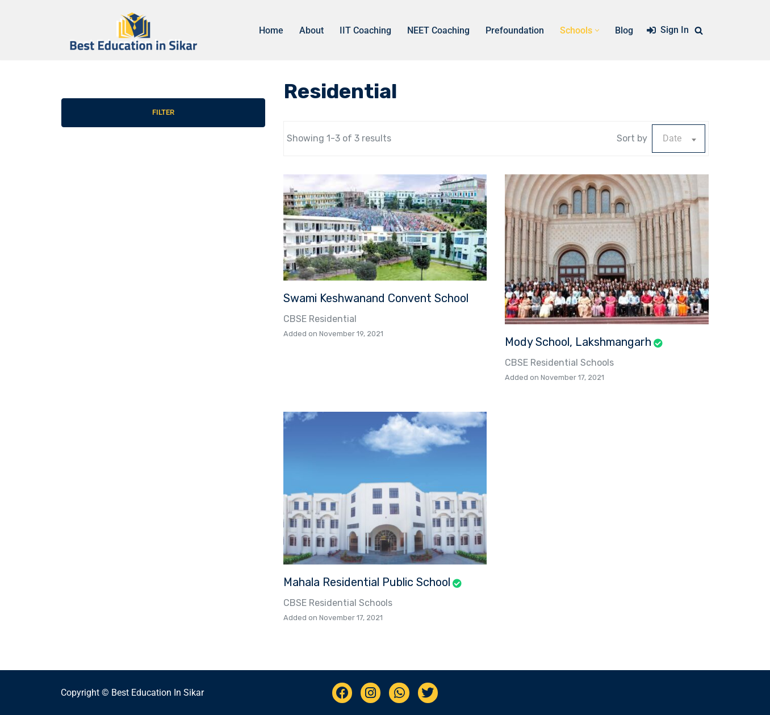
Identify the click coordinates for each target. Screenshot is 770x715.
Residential (333, 318)
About (311, 30)
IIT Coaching (365, 30)
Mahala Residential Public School (366, 582)
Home (271, 30)
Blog (624, 30)
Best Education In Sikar (157, 692)
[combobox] (678, 138)
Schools (597, 362)
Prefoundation (515, 30)
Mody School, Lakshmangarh (578, 342)
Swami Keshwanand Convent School (375, 298)
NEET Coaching (438, 30)
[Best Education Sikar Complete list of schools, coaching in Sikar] (132, 30)
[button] (597, 30)
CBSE (295, 318)
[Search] (698, 30)
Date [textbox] (672, 138)
